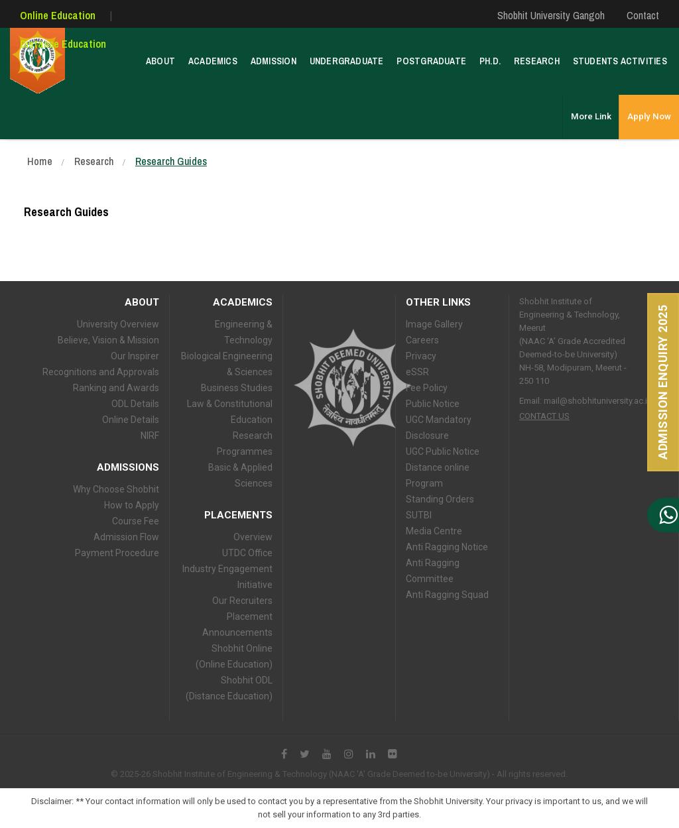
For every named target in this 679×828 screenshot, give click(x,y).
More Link (591, 106)
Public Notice (433, 403)
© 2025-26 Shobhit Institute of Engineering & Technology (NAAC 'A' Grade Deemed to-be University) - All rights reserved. (339, 774)
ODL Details (135, 403)
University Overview (118, 324)
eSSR (417, 372)
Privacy (421, 356)
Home (39, 161)
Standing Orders (440, 499)
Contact (643, 15)
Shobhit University (352, 387)
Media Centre (434, 531)
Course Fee (135, 521)
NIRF (150, 435)
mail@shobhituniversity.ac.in (598, 401)
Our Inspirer (135, 356)
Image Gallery (434, 324)
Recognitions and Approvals (100, 372)
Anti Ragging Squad (447, 594)
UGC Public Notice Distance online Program (442, 467)
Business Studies (237, 388)
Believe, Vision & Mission (108, 340)
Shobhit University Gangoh (551, 15)
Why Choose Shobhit (116, 489)
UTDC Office (247, 553)
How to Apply (131, 505)
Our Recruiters (242, 600)
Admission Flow (126, 537)
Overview (253, 537)
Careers (422, 340)
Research (93, 161)
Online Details (130, 419)
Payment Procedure (117, 553)
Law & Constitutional (230, 403)
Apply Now (649, 106)
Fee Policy (427, 388)
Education (252, 419)
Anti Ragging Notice (447, 547)
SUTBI (419, 515)
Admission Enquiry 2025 (663, 382)
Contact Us (544, 416)
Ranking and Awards (116, 388)
